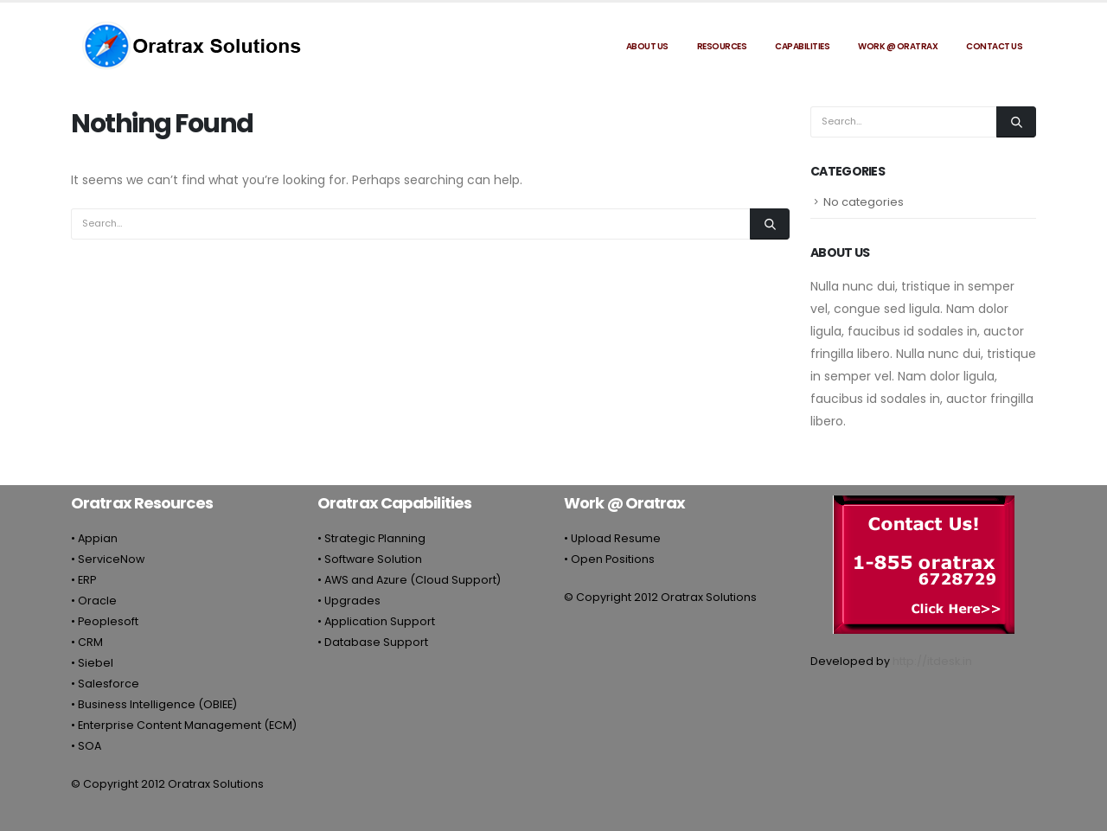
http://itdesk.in (932, 661)
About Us (647, 46)
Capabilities (802, 46)
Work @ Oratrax (897, 46)
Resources (722, 46)
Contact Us (994, 46)
